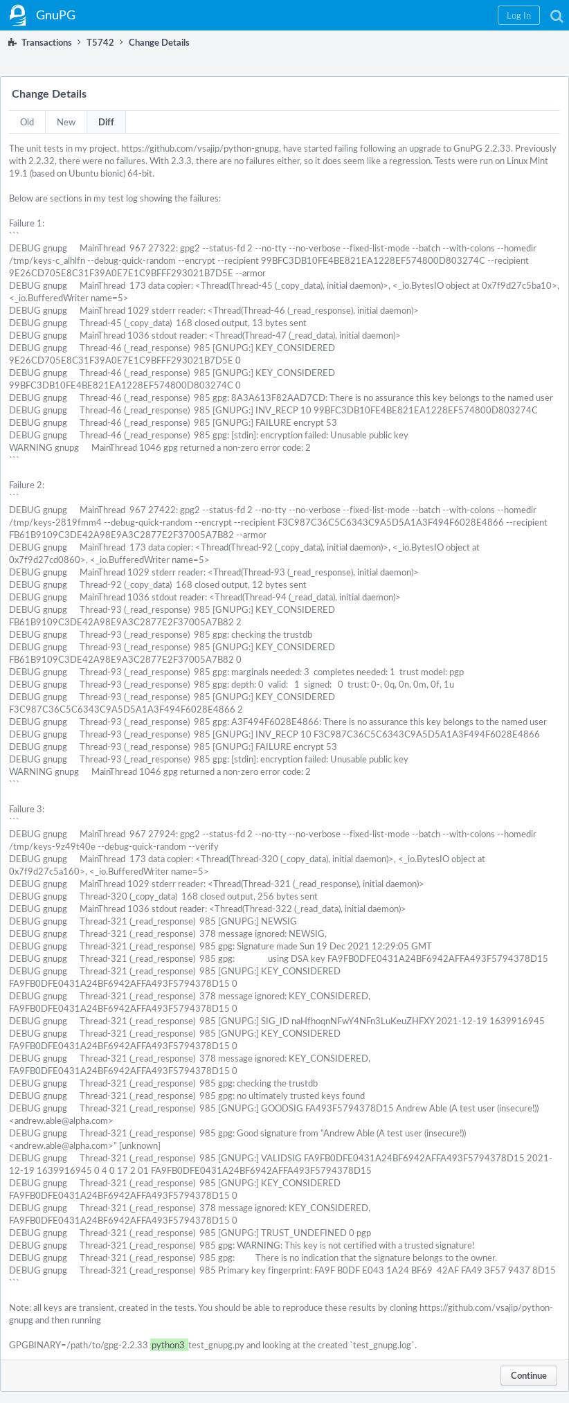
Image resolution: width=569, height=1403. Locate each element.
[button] (519, 15)
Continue (529, 1375)
